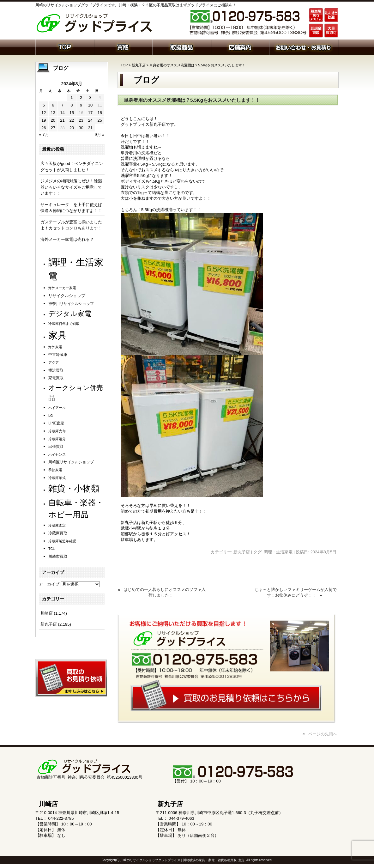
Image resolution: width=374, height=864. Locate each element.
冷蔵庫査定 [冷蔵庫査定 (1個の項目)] (57, 525)
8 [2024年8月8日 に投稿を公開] (71, 105)
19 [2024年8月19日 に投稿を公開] (43, 120)
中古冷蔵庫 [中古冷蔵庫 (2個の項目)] (57, 354)
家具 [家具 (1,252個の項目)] (57, 335)
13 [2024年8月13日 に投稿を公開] (53, 112)
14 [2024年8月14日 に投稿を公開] (62, 112)
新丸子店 (139, 65)
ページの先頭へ (322, 734)
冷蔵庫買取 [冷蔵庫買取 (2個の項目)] (57, 533)
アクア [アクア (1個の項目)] (53, 362)
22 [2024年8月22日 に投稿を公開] (71, 120)
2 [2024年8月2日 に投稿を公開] (81, 97)
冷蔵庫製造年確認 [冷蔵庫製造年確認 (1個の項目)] (62, 541)
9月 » (99, 134)
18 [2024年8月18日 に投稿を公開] (99, 112)
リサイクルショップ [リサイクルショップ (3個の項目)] (66, 296)
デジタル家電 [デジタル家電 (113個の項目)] (69, 314)
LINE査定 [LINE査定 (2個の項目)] (56, 423)
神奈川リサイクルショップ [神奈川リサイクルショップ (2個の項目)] (71, 303)
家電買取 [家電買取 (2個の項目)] (55, 378)
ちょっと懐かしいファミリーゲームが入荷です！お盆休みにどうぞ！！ (296, 592)
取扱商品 (181, 47)
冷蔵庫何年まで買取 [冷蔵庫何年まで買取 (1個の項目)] (64, 324)
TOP (124, 65)
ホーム (64, 47)
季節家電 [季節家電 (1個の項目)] (55, 470)
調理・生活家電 (278, 552)
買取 (123, 47)
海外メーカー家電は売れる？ (67, 239)
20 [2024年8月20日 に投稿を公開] (53, 120)
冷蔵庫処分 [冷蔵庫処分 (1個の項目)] (57, 439)
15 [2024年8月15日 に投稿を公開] (71, 112)
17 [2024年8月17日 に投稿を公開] (90, 112)
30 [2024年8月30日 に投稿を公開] (81, 127)
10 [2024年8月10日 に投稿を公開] (90, 105)
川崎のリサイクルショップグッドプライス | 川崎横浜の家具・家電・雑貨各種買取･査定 (182, 860)
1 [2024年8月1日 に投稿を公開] (71, 97)
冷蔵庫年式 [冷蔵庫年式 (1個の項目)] (57, 478)
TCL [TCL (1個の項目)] (51, 549)
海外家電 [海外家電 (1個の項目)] (55, 347)
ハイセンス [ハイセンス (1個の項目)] (57, 454)
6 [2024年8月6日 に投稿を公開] (53, 105)
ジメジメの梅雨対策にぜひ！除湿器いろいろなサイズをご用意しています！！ (71, 187)
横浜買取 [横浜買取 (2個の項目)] (55, 370)
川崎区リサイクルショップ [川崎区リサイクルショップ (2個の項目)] (71, 462)
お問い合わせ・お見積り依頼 (303, 47)
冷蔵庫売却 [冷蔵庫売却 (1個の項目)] (57, 431)
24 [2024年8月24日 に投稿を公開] (90, 120)
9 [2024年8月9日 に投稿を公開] (81, 105)
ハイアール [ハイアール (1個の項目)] (57, 408)
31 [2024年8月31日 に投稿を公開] (90, 127)
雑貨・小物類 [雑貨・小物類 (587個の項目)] (74, 488)
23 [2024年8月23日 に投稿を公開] (81, 120)
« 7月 (44, 134)
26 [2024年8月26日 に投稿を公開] (43, 127)
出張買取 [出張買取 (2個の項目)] (55, 446)
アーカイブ (49, 584)
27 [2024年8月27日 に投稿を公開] (53, 127)
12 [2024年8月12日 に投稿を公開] (43, 112)
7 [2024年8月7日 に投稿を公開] (62, 105)
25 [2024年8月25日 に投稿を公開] (99, 120)
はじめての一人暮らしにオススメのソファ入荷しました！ (165, 592)
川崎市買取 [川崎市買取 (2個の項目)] (57, 556)
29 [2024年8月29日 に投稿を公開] (71, 127)
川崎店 (46, 613)
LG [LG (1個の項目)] (50, 415)
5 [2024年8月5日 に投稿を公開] (44, 105)
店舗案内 (240, 47)
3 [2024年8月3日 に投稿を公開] (90, 97)
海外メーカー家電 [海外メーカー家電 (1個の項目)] (62, 288)
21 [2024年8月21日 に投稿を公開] (62, 120)
